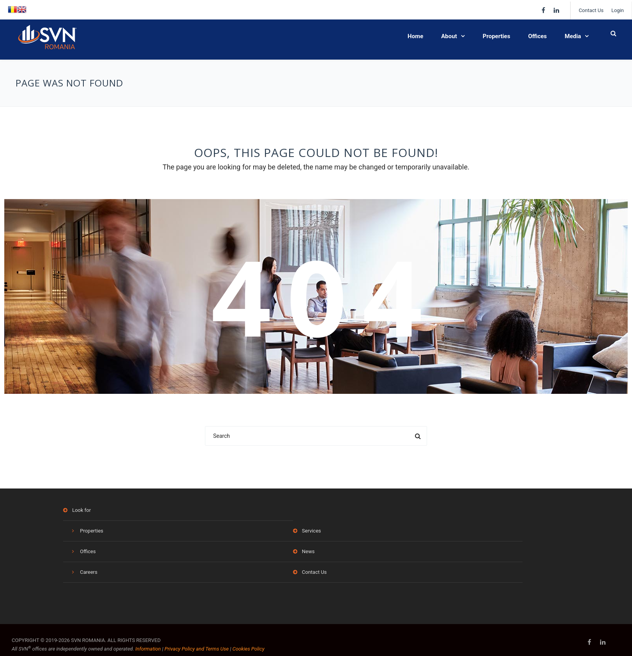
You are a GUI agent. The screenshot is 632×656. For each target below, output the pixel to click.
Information (148, 649)
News (308, 551)
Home (415, 36)
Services (311, 531)
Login (617, 10)
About (449, 36)
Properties (496, 36)
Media (573, 36)
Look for (81, 510)
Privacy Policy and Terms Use (196, 649)
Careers (88, 572)
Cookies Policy (248, 649)
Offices (537, 36)
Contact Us (591, 10)
